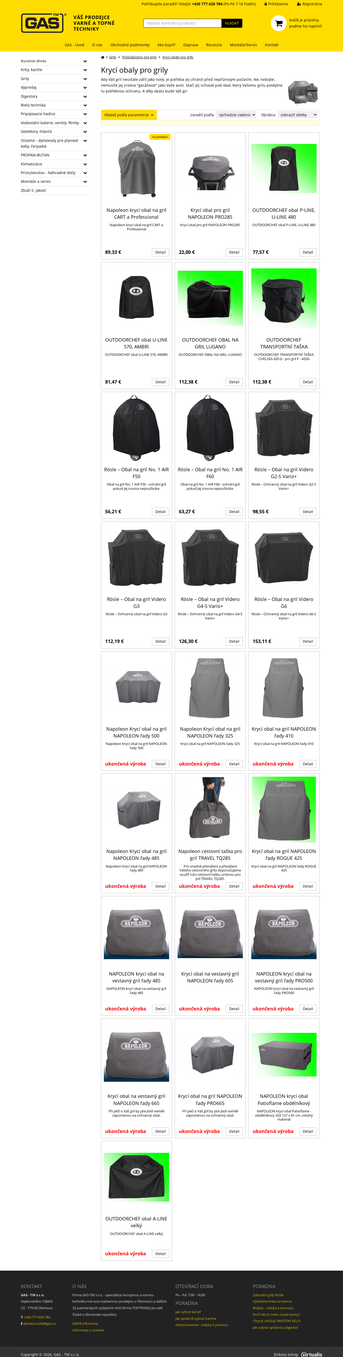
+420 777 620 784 (37, 1311)
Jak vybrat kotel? (188, 1306)
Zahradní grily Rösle (268, 1289)
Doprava (190, 44)
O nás (97, 44)
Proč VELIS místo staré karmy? (276, 1309)
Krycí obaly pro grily (178, 57)
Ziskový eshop (298, 1348)
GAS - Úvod (74, 44)
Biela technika (33, 105)
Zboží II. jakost (33, 190)
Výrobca (268, 114)
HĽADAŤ (232, 23)
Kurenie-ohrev (33, 60)
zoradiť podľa (202, 114)
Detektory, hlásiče (36, 131)
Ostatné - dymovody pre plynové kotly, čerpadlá (49, 143)
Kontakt (272, 44)
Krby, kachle (31, 69)
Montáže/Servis (243, 44)
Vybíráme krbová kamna (272, 1296)
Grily (25, 78)
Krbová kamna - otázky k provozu (201, 1319)
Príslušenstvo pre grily (139, 57)
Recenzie (214, 44)
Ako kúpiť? (166, 44)
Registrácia (305, 3)
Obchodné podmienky (130, 44)
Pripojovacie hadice (38, 113)
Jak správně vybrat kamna (195, 1313)
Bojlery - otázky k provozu (273, 1302)
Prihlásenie (272, 3)
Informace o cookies (88, 1324)
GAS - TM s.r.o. (67, 1348)
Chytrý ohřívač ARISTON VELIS (276, 1315)
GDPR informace (85, 1318)
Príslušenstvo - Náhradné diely (48, 172)
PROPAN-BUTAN (35, 154)
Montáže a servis (36, 181)
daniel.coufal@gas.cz (40, 1318)
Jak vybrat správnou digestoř (275, 1321)
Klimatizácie (31, 163)
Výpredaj (28, 87)
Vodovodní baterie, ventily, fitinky (50, 122)
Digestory (29, 96)
